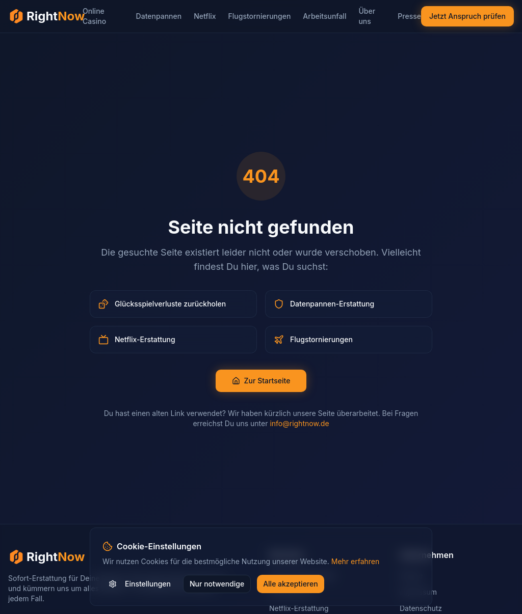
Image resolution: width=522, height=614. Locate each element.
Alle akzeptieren (290, 583)
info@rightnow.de (299, 423)
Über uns (366, 16)
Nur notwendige (217, 583)
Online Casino (94, 16)
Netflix (205, 16)
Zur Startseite (261, 380)
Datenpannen (159, 16)
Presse (409, 16)
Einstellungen (140, 583)
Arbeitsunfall (324, 16)
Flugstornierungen (259, 16)
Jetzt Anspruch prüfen (467, 16)
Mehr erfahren (355, 561)
